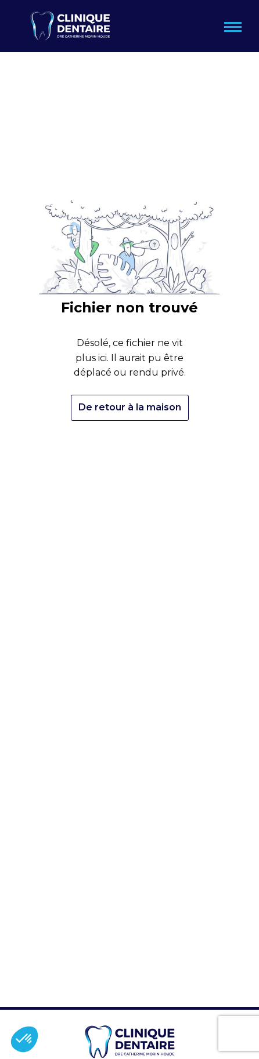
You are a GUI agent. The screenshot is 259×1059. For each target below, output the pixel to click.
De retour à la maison (129, 407)
